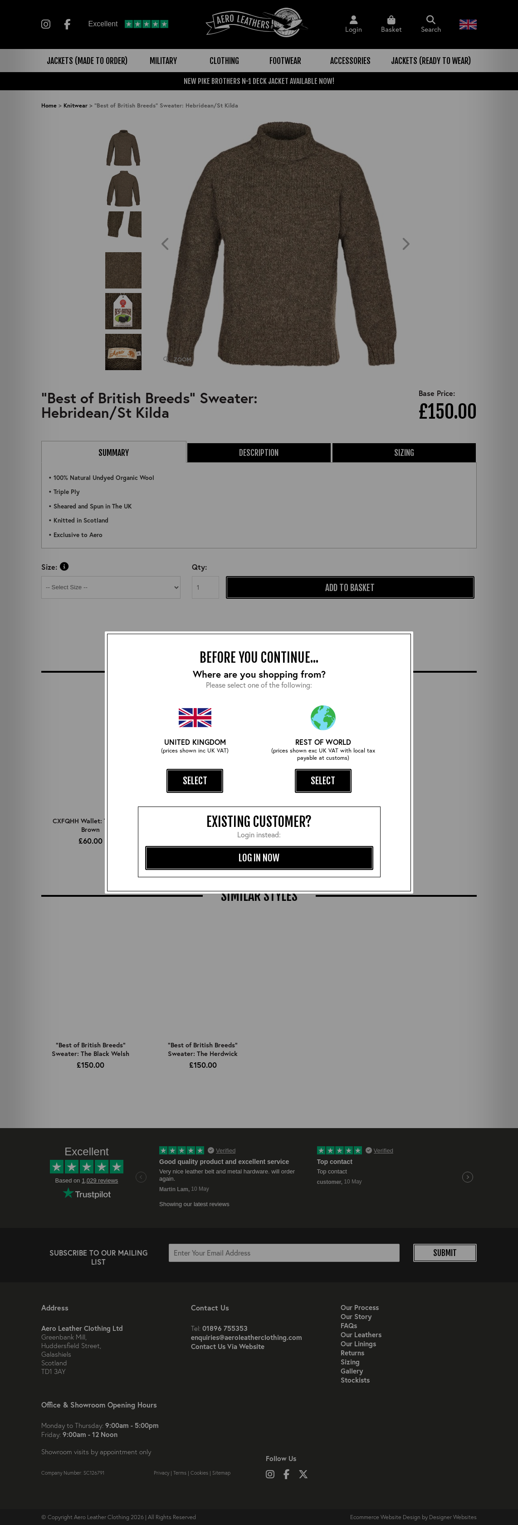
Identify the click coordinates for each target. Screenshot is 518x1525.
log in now (259, 858)
